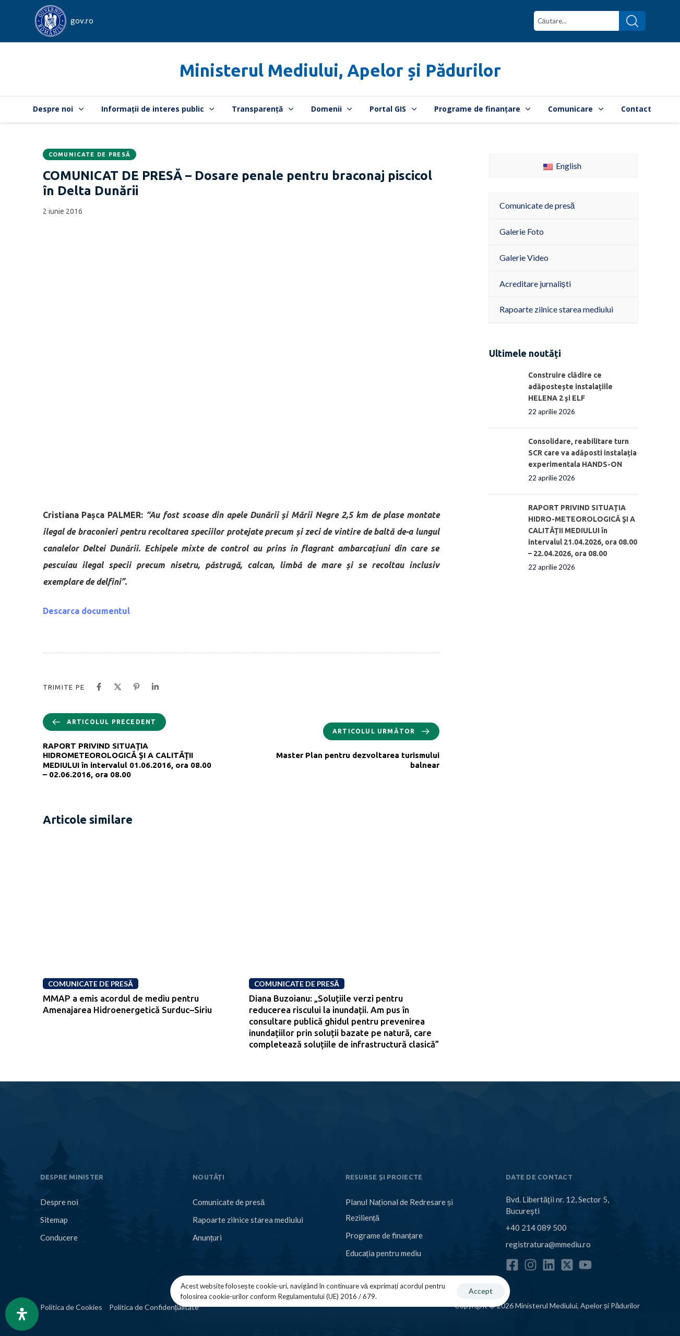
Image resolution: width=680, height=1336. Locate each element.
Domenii (331, 109)
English (562, 166)
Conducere (59, 1237)
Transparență (262, 109)
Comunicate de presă (90, 154)
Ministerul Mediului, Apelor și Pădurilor (340, 70)
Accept (481, 1290)
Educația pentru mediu (383, 1253)
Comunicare (575, 109)
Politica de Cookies (71, 1307)
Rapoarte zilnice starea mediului (248, 1219)
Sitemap (54, 1219)
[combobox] (576, 21)
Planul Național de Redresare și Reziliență (399, 1209)
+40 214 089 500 (536, 1227)
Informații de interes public (157, 109)
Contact (636, 109)
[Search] (632, 21)
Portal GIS (392, 109)
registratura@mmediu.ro (548, 1244)
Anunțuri (207, 1237)
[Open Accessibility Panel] (22, 1314)
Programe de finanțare (482, 109)
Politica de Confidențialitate (154, 1307)
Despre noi (58, 109)
